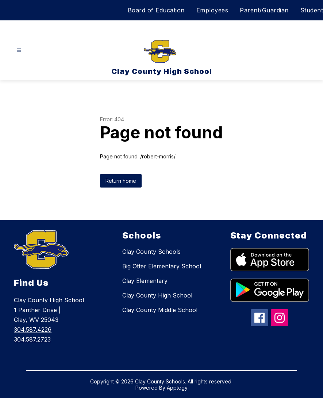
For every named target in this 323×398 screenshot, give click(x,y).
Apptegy (177, 388)
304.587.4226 (32, 329)
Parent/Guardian (264, 10)
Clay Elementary (145, 280)
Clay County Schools (151, 251)
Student (311, 10)
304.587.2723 (32, 339)
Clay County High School (157, 295)
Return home (120, 181)
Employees (212, 10)
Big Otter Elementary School (161, 266)
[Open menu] (19, 50)
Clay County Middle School (159, 310)
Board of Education (156, 10)
